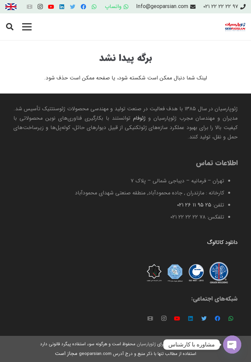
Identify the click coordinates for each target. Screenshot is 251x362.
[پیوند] (10, 6)
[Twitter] (72, 6)
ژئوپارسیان (145, 344)
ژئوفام (139, 118)
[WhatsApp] (94, 6)
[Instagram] (40, 6)
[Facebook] (83, 6)
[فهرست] (27, 26)
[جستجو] (10, 27)
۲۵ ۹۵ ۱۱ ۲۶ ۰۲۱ (194, 205)
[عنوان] (29, 6)
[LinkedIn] (61, 6)
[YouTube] (51, 6)
